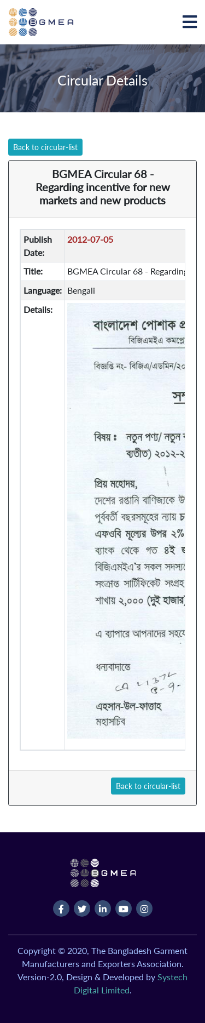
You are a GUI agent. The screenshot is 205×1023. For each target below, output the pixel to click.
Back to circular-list (45, 147)
